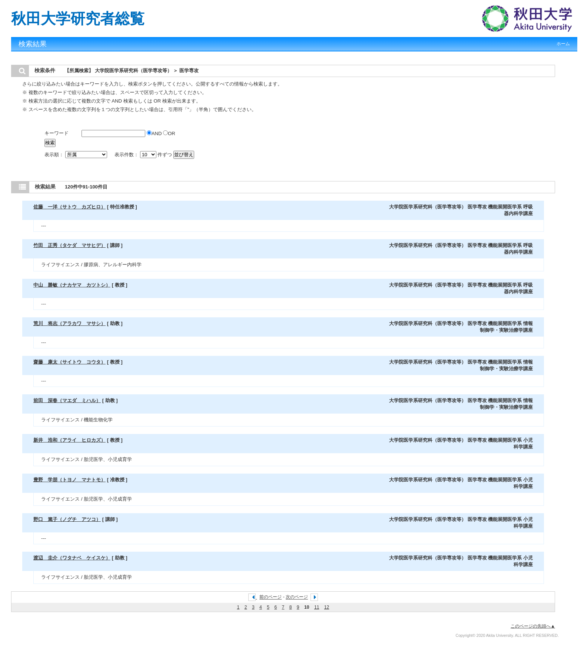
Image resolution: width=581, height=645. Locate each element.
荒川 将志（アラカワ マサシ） (69, 323)
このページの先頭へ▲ (533, 626)
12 (326, 607)
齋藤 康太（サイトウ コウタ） (69, 362)
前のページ (270, 597)
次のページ (297, 597)
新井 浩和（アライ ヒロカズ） (69, 440)
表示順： (76, 154)
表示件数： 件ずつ (143, 154)
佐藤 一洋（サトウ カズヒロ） (69, 207)
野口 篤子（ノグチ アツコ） (67, 519)
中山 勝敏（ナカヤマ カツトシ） (71, 285)
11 (316, 607)
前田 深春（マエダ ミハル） (67, 400)
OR (169, 133)
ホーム (563, 43)
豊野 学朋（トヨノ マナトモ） (69, 479)
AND (155, 133)
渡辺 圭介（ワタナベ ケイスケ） (71, 558)
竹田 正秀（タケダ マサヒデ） (69, 245)
